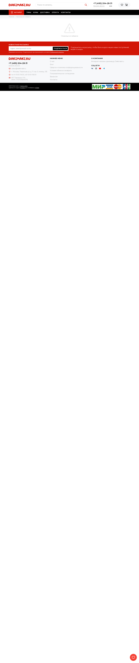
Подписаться (60, 48)
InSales (37, 87)
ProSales (22, 87)
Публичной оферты (57, 52)
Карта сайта (23, 86)
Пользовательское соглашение (62, 74)
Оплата (55, 12)
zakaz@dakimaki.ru (18, 69)
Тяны (28, 12)
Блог (52, 64)
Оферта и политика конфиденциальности (66, 67)
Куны (35, 12)
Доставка (45, 12)
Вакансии (54, 77)
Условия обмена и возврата (61, 71)
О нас (52, 61)
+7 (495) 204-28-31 (102, 3)
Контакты (65, 12)
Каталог (16, 12)
